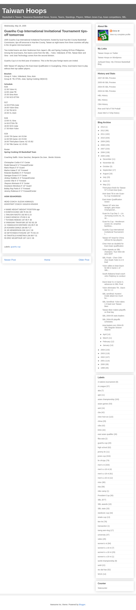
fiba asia (101, 439)
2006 (103, 152)
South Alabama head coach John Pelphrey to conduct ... (113, 276)
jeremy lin (102, 452)
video (100, 539)
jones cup (102, 456)
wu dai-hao (102, 570)
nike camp (102, 491)
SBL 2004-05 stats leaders (113, 316)
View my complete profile (120, 34)
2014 (103, 127)
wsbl (99, 565)
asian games (103, 404)
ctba (99, 426)
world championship (106, 561)
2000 (103, 364)
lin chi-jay (101, 460)
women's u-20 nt (104, 557)
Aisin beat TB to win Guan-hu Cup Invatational (113, 195)
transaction (102, 526)
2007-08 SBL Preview (107, 78)
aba (99, 390)
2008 (103, 145)
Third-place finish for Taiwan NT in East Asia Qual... (114, 189)
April (105, 334)
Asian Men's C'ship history (108, 113)
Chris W (116, 31)
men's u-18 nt (103, 474)
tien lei (100, 522)
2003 (103, 353)
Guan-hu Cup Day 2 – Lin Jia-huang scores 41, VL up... (113, 215)
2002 (103, 357)
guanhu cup (15, 247)
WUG (100, 574)
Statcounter (102, 588)
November (107, 163)
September (107, 170)
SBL (99, 500)
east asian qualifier (105, 434)
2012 (103, 130)
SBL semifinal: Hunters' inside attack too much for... (112, 296)
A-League (102, 386)
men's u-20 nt (103, 478)
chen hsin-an (103, 417)
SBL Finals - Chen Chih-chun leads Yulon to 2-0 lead (113, 260)
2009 (103, 141)
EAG (100, 430)
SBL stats (102, 508)
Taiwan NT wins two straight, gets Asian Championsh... (111, 207)
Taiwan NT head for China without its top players (113, 239)
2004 (103, 350)
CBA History (103, 104)
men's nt (101, 465)
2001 (103, 361)
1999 (103, 368)
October (106, 166)
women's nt (102, 543)
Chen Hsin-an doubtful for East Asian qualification (113, 245)
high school (102, 447)
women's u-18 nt (104, 552)
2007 (103, 149)
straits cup (102, 517)
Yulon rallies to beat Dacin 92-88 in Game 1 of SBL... (113, 268)
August (106, 174)
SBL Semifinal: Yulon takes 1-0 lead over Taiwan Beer (113, 304)
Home (47, 260)
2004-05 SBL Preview (107, 87)
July (105, 177)
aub (99, 408)
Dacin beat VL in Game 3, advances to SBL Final (113, 283)
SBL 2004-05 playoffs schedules (111, 320)
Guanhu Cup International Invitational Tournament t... (113, 232)
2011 (103, 134)
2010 (103, 138)
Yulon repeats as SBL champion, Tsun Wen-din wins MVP (113, 251)
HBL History (103, 95)
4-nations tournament (106, 382)
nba (99, 487)
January (106, 345)
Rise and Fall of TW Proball (109, 109)
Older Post (84, 260)
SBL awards (103, 504)
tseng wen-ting (104, 530)
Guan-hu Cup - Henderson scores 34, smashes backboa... (113, 224)
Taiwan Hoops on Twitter (108, 53)
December (107, 159)
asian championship (106, 399)
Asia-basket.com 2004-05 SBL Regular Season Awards (113, 327)
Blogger (82, 604)
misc (100, 482)
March (106, 338)
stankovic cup (103, 513)
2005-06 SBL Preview (107, 82)
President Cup (104, 495)
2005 (103, 156)
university (102, 535)
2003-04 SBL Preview (107, 91)
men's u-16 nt (103, 469)
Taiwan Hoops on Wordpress (110, 57)
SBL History (102, 100)
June (105, 181)
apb (99, 395)
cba (99, 412)
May (105, 184)
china (100, 421)
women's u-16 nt (104, 548)
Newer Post (10, 260)
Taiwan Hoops (24, 11)
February (107, 341)
